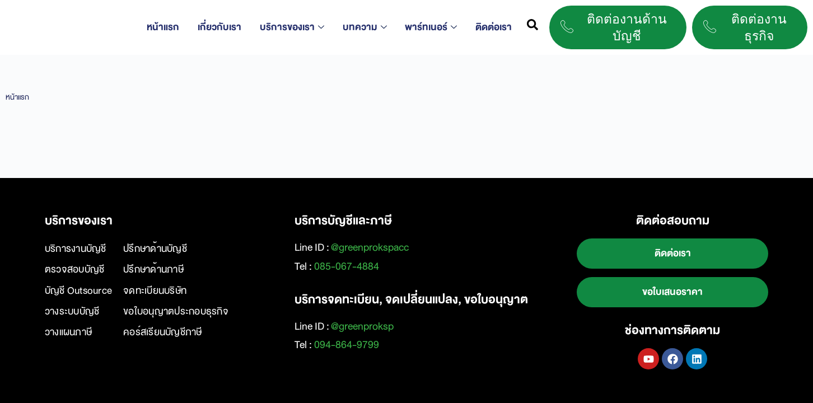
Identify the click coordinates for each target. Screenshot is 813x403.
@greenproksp (362, 326)
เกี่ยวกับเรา (224, 27)
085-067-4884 (346, 266)
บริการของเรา (295, 27)
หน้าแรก (169, 27)
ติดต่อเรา (492, 27)
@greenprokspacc (370, 247)
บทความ (366, 27)
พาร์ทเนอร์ (431, 27)
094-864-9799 (346, 345)
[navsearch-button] (532, 27)
